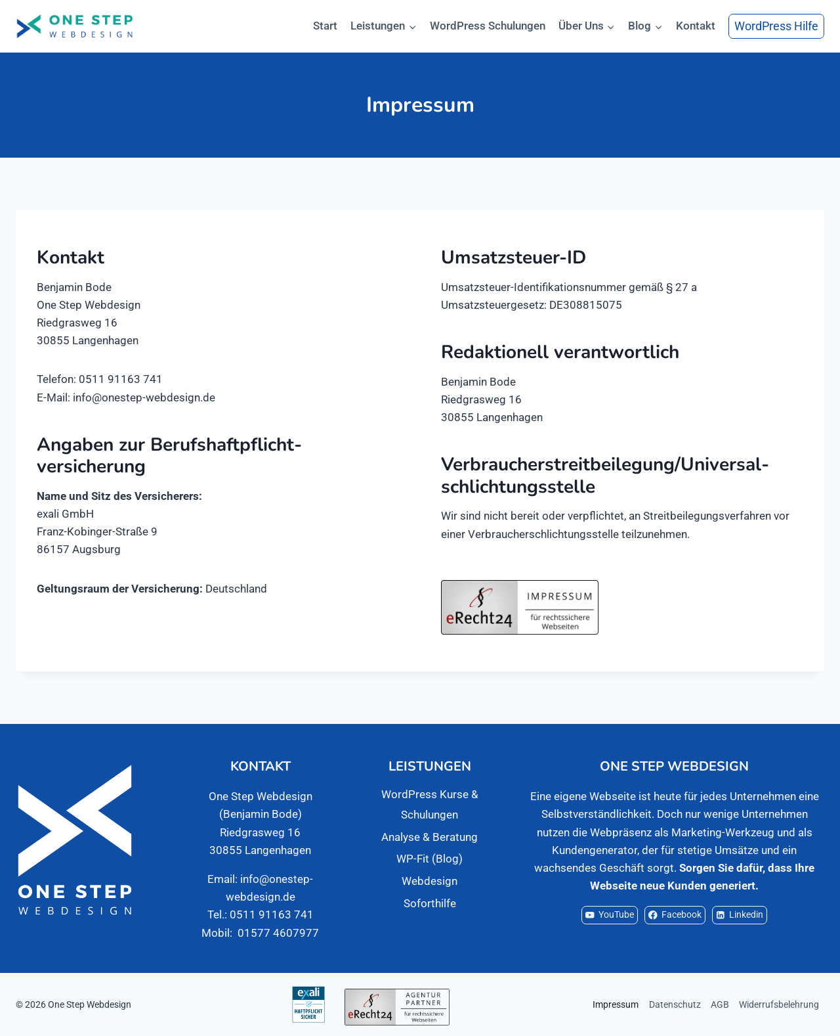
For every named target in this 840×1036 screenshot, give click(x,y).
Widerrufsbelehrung (779, 1004)
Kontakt (695, 25)
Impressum (616, 1004)
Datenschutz (675, 1004)
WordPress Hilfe (776, 26)
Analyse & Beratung (429, 837)
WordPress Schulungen (487, 25)
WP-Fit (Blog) (429, 858)
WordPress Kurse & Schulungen (429, 804)
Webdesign (429, 881)
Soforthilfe (430, 903)
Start (325, 25)
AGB (720, 1004)
